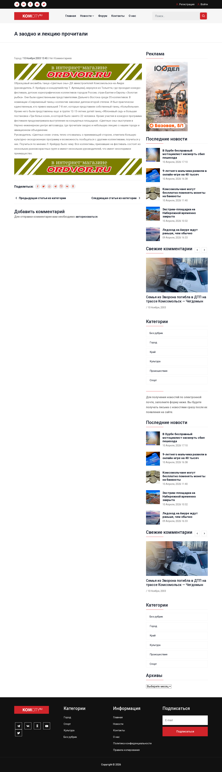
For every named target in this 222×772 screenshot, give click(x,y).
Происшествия (158, 370)
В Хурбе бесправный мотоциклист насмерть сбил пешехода (184, 154)
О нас (132, 16)
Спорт (153, 380)
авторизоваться (86, 216)
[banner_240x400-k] (167, 96)
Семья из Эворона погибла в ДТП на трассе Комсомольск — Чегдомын (176, 299)
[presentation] (197, 249)
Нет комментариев (61, 58)
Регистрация (186, 4)
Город (18, 58)
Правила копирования (126, 750)
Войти (204, 4)
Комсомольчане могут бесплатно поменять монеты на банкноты (184, 192)
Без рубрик (156, 333)
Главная (70, 16)
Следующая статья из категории (114, 198)
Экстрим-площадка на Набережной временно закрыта (179, 213)
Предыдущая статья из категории (42, 198)
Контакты (118, 16)
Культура (155, 361)
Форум (102, 16)
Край (153, 352)
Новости (87, 16)
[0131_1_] (78, 71)
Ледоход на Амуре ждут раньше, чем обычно (180, 231)
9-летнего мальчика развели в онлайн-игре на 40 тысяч (185, 172)
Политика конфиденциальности (132, 743)
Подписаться (185, 731)
